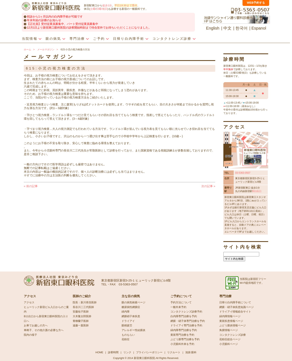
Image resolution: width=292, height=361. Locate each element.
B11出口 (256, 191)
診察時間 (113, 352)
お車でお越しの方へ (36, 325)
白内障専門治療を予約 (183, 316)
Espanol (258, 28)
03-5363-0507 (242, 172)
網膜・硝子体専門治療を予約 (187, 321)
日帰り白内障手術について (235, 302)
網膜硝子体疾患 (131, 316)
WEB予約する (256, 2)
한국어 (241, 28)
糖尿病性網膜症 (131, 307)
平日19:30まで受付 (125, 5)
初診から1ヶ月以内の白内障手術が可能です (55, 16)
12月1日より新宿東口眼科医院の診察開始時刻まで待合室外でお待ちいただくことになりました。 (89, 27)
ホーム (27, 49)
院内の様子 (30, 334)
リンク (127, 352)
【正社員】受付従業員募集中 (45, 23)
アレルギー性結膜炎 (133, 330)
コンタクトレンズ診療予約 (186, 311)
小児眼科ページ (228, 344)
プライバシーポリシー (149, 352)
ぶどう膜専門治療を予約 (185, 339)
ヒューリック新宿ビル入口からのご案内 (46, 309)
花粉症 (126, 339)
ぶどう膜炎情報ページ (232, 325)
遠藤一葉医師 (81, 325)
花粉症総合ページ (229, 339)
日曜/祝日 (102, 8)
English (213, 28)
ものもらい (128, 334)
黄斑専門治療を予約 (182, 334)
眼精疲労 (127, 325)
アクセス (29, 302)
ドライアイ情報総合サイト (235, 311)
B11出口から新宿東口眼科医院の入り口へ (46, 318)
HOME (99, 352)
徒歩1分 (107, 5)
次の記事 (208, 186)
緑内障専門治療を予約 (183, 330)
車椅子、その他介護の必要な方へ (44, 330)
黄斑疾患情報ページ (231, 321)
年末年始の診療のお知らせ (44, 20)
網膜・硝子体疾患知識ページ (236, 307)
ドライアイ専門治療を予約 (186, 325)
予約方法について (181, 302)
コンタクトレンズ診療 (232, 334)
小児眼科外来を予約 (182, 344)
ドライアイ (128, 321)
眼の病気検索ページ (133, 302)
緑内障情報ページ (229, 316)
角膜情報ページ (228, 330)
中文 (227, 28)
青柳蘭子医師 (81, 321)
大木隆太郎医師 (82, 316)
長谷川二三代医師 (83, 307)
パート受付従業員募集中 (82, 23)
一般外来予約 (178, 307)
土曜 (92, 8)
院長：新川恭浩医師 (85, 302)
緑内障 (126, 311)
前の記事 (31, 186)
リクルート (173, 352)
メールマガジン (45, 49)
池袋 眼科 (191, 352)
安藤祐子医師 (81, 311)
